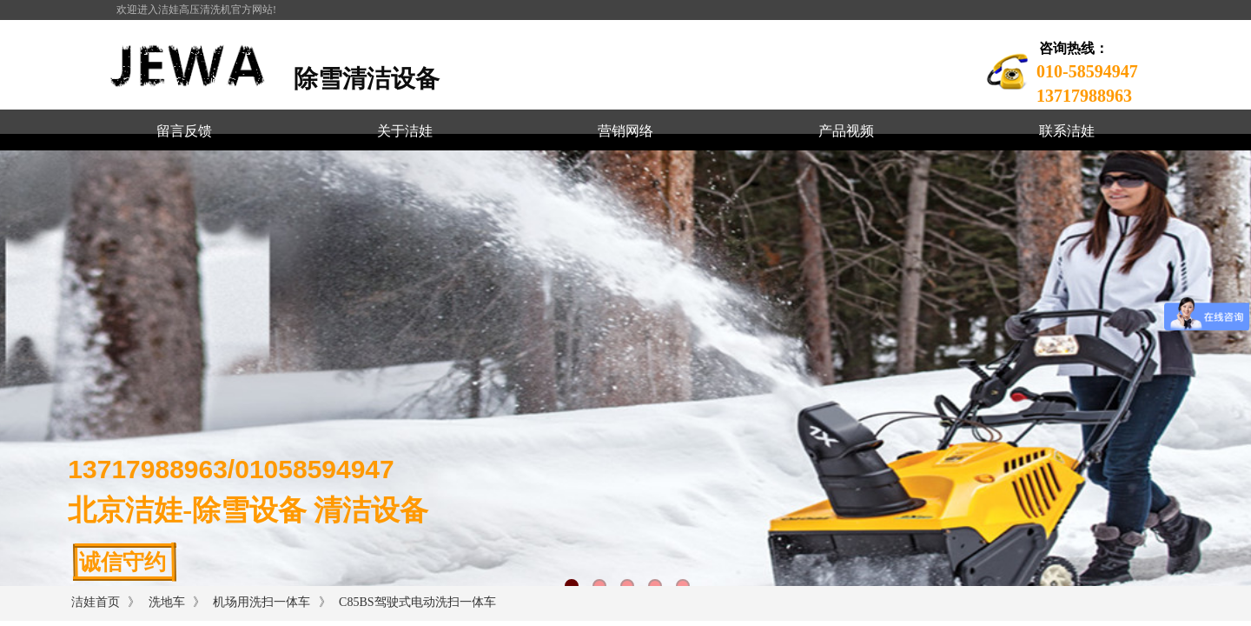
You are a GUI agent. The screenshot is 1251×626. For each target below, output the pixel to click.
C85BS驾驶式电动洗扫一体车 (417, 602)
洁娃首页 (95, 602)
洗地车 (167, 602)
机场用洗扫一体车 (261, 602)
